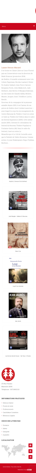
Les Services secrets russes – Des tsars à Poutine (18, 356)
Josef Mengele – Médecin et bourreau (18, 216)
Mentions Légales (9, 416)
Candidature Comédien (10, 412)
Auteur (5, 428)
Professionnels (8, 409)
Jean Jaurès (18, 321)
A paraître (6, 435)
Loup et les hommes (18, 286)
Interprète (6, 432)
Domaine (6, 425)
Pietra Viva (18, 251)
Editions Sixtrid (8, 403)
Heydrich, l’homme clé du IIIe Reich (18, 181)
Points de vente (8, 406)
